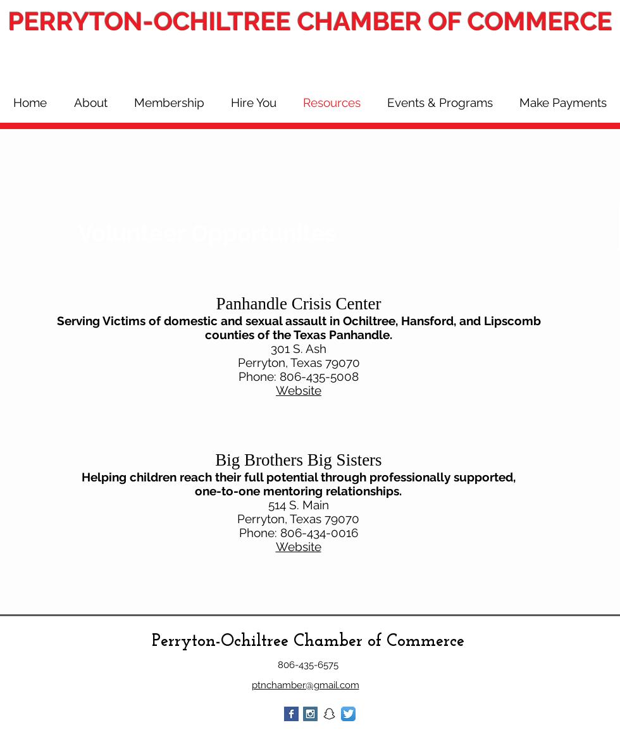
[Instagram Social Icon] (310, 714)
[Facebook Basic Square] (291, 714)
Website (298, 390)
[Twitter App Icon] (348, 714)
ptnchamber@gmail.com (305, 685)
